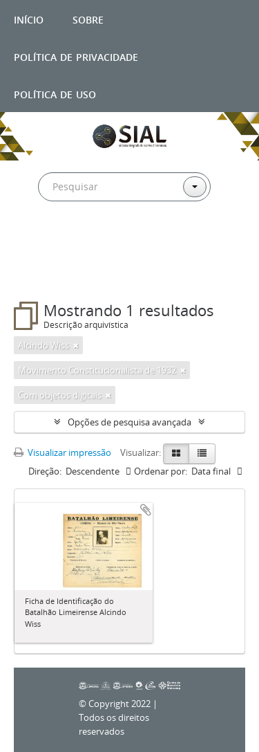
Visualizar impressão (62, 452)
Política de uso (55, 93)
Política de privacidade (76, 55)
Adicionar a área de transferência (146, 510)
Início (29, 18)
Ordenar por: (160, 471)
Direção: (44, 471)
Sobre (88, 18)
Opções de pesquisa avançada (129, 422)
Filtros (44, 274)
